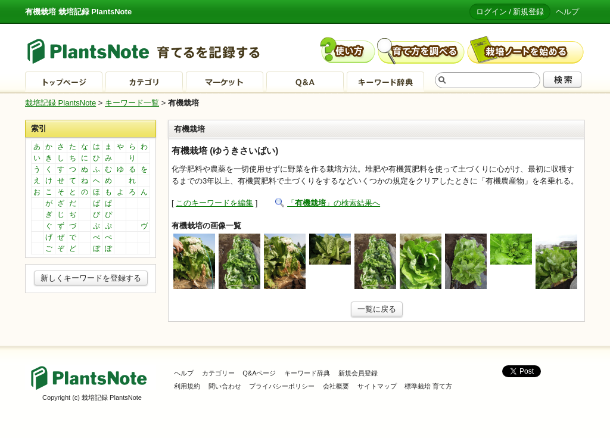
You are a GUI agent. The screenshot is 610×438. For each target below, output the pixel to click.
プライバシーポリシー (282, 386)
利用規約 (187, 386)
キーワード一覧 (132, 102)
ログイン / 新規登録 (510, 11)
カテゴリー (218, 373)
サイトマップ (377, 386)
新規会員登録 (358, 373)
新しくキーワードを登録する (91, 278)
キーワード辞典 (307, 373)
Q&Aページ (259, 373)
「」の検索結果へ (333, 202)
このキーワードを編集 (214, 202)
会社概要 (336, 386)
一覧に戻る (376, 309)
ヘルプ (567, 11)
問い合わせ (224, 386)
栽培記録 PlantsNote (60, 102)
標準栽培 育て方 (428, 386)
